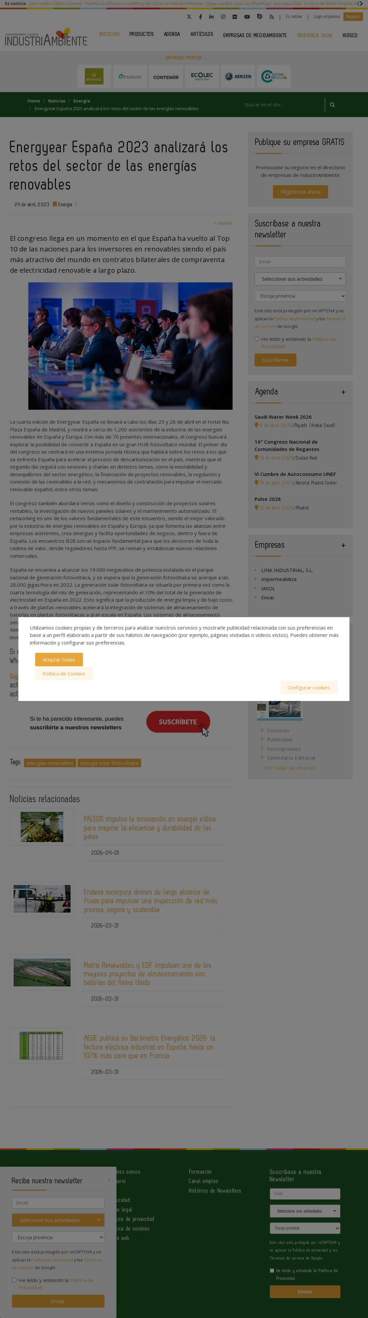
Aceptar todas (59, 660)
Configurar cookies (308, 687)
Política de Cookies (64, 673)
